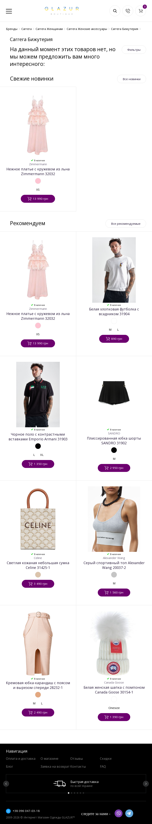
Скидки (105, 758)
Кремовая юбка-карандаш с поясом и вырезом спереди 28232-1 (38, 685)
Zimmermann (38, 164)
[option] (76, 784)
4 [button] (77, 793)
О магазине (49, 758)
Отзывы (76, 758)
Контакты (78, 766)
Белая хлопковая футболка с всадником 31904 (114, 311)
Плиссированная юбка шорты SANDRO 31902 (114, 440)
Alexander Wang (114, 558)
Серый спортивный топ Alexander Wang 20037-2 (114, 565)
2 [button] (71, 793)
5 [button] (80, 793)
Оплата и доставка (20, 758)
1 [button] (68, 793)
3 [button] (74, 793)
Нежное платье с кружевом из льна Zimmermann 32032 (38, 171)
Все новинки (132, 79)
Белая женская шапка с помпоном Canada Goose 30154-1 (114, 689)
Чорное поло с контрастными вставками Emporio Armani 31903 (38, 436)
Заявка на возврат (55, 766)
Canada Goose (114, 682)
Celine (38, 558)
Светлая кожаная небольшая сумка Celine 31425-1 (38, 565)
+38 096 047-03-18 (26, 811)
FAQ (103, 766)
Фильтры (134, 50)
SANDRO (114, 433)
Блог (9, 766)
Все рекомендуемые (126, 224)
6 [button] (83, 793)
